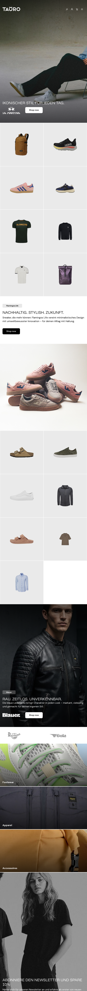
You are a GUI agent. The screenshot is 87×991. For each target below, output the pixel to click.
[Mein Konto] (71, 9)
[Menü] (81, 9)
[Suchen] (66, 9)
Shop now (34, 110)
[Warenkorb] (76, 9)
